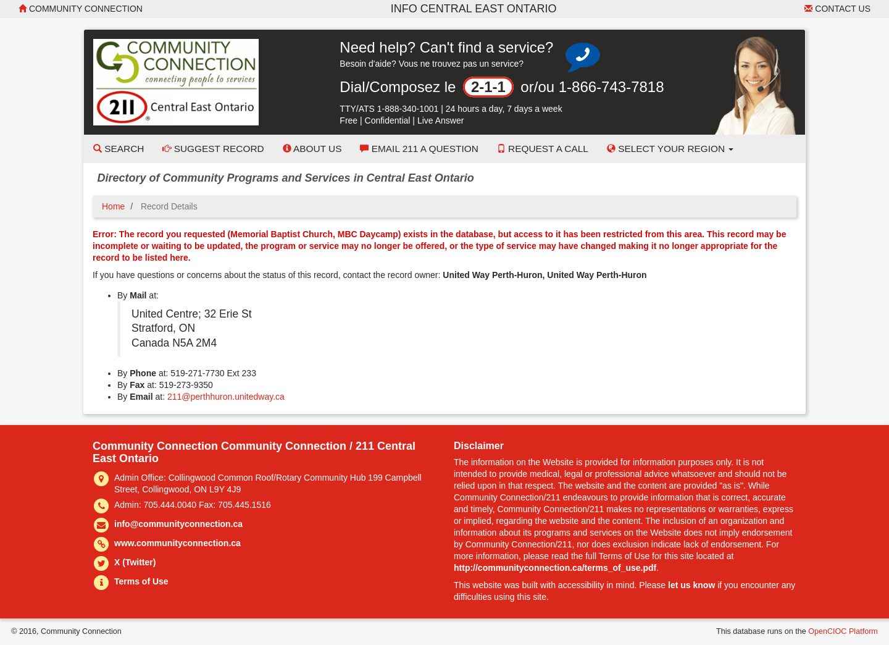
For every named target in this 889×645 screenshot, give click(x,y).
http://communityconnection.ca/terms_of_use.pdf (555, 568)
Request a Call (542, 148)
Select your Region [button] (670, 148)
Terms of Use (141, 581)
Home (113, 206)
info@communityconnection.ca (178, 524)
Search (118, 148)
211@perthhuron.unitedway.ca (226, 397)
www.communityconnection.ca (177, 543)
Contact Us (837, 9)
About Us (312, 148)
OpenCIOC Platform (843, 631)
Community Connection (81, 9)
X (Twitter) (135, 562)
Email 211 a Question (419, 148)
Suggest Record (213, 148)
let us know (691, 585)
